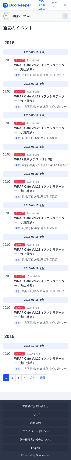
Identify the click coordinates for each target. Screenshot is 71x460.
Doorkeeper (43, 455)
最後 (42, 377)
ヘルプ (36, 414)
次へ (32, 377)
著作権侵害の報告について (35, 439)
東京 (18, 75)
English (35, 448)
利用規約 (35, 422)
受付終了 (20, 60)
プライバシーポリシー (35, 431)
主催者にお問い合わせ (35, 406)
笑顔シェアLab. (21, 16)
